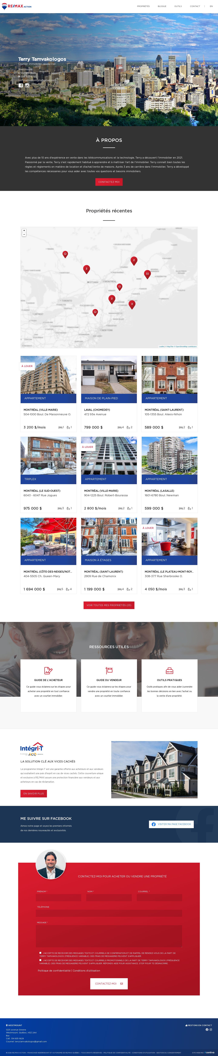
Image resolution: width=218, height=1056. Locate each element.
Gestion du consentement (168, 1053)
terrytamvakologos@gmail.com (37, 80)
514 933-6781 (28, 77)
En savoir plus (33, 794)
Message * (42, 923)
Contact (195, 6)
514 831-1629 (28, 73)
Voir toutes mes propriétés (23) (109, 605)
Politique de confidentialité (54, 971)
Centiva (209, 1052)
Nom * (91, 892)
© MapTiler (169, 346)
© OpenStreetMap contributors (185, 346)
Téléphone (43, 907)
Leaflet (161, 346)
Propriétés (143, 6)
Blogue (162, 6)
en (211, 6)
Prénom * (42, 892)
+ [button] (24, 230)
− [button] (24, 234)
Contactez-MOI (109, 983)
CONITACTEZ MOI (109, 182)
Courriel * (144, 892)
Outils (178, 6)
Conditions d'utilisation (86, 971)
